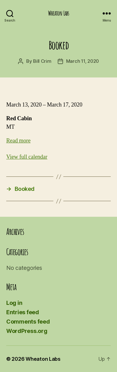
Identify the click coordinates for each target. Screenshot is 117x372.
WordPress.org (26, 331)
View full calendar (26, 157)
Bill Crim (42, 61)
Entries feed (22, 312)
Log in (14, 303)
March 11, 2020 (82, 61)
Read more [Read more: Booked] (18, 140)
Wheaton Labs (58, 13)
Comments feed (28, 321)
